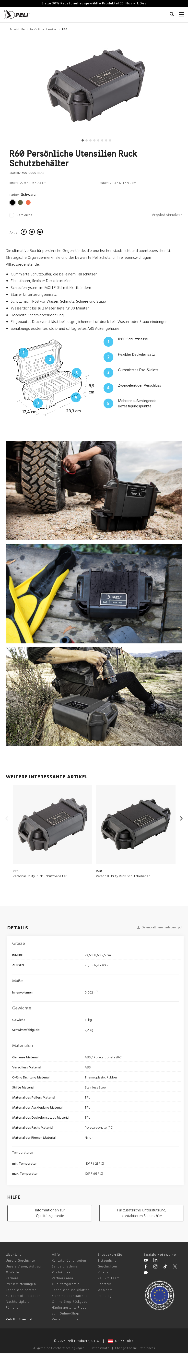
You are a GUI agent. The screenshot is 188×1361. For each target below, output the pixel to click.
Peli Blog (105, 1296)
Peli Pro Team (108, 1278)
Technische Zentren (21, 1290)
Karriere (12, 1278)
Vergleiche (24, 215)
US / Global (121, 1341)
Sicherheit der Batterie (70, 1296)
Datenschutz (100, 1348)
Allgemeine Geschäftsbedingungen (59, 1348)
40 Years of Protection (23, 1296)
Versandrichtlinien (66, 1319)
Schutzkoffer (17, 29)
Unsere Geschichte (20, 1260)
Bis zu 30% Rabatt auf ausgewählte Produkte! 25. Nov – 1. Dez (94, 3)
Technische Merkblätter (70, 1290)
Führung (12, 1307)
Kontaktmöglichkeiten (69, 1260)
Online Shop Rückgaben (71, 1301)
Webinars (105, 1290)
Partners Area (62, 1278)
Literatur (104, 1284)
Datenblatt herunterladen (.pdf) (160, 927)
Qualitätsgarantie (66, 1284)
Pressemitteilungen (21, 1284)
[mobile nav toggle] (181, 13)
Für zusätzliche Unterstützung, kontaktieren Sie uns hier (141, 1213)
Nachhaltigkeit (17, 1301)
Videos (103, 1272)
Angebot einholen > (167, 215)
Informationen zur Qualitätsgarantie (50, 1213)
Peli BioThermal (19, 1319)
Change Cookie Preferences (135, 1348)
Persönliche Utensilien (44, 29)
